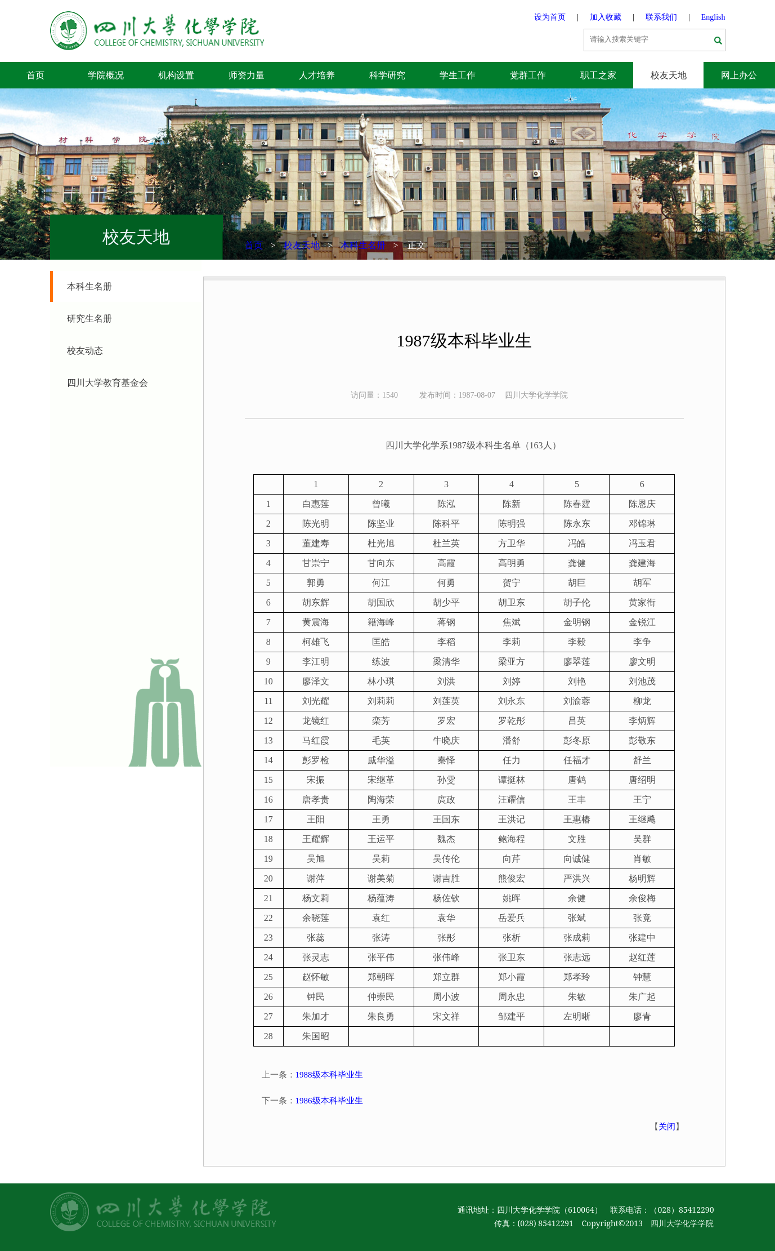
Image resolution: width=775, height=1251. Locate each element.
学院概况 (106, 75)
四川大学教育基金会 (107, 383)
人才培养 (317, 75)
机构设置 (176, 75)
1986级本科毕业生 (329, 1100)
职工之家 (598, 75)
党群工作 (528, 75)
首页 (35, 75)
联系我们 (661, 17)
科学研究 (387, 75)
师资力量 (247, 75)
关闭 (666, 1126)
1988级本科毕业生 (329, 1074)
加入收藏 (605, 17)
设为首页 (550, 17)
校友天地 (669, 75)
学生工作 (458, 75)
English (713, 17)
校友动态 (85, 350)
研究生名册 (89, 318)
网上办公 (739, 75)
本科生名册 (363, 245)
